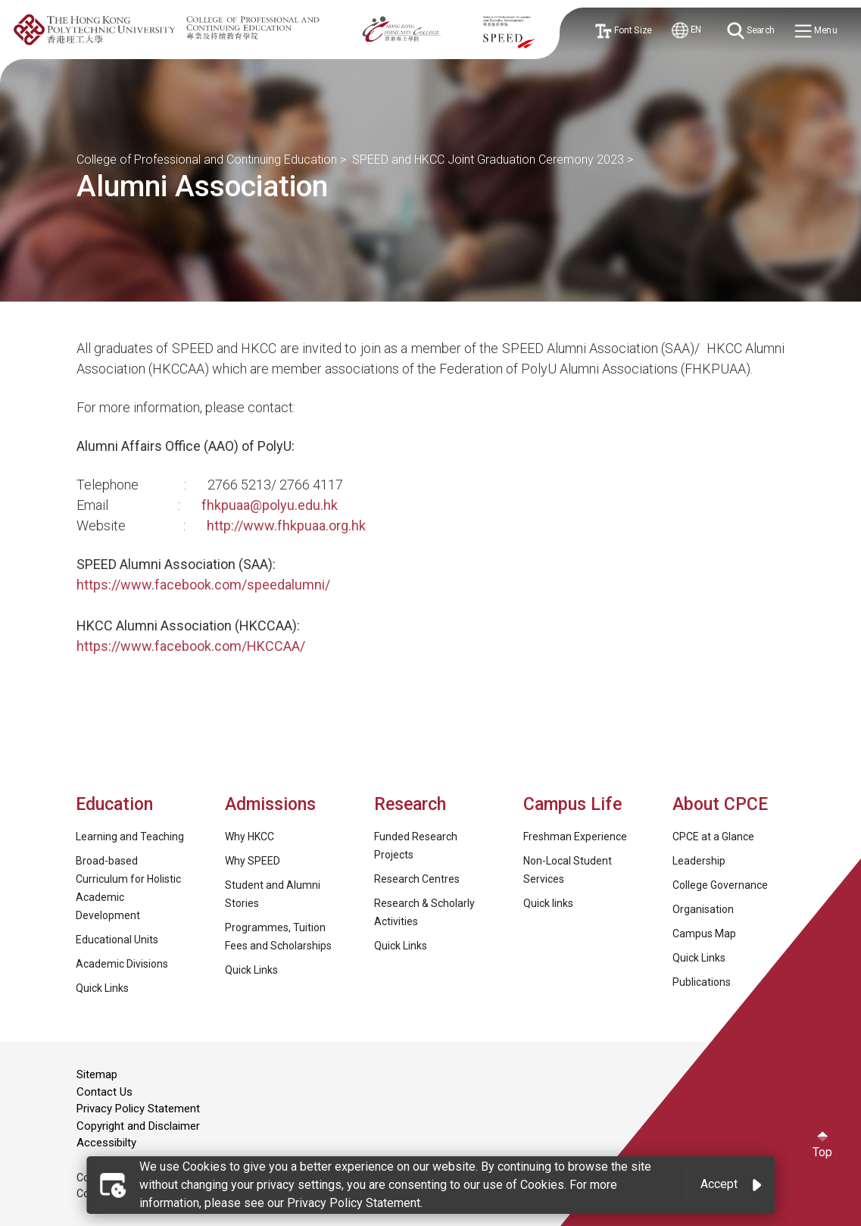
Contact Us (104, 1092)
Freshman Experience (575, 836)
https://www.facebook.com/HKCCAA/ (190, 646)
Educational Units (117, 940)
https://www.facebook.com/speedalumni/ (203, 585)
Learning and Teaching (130, 836)
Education (114, 804)
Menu (816, 31)
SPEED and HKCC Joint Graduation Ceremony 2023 (488, 159)
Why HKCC (249, 836)
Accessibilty (106, 1142)
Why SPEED (252, 861)
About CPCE (720, 804)
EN (687, 31)
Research (410, 804)
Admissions (272, 804)
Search (751, 31)
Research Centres (417, 879)
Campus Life (572, 804)
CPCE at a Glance (713, 836)
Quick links (548, 903)
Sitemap (96, 1074)
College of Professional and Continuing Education (206, 159)
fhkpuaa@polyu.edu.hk (269, 505)
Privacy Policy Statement (138, 1108)
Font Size (622, 30)
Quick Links (102, 988)
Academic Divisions (122, 964)
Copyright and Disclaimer (138, 1126)
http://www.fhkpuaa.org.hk (286, 525)
